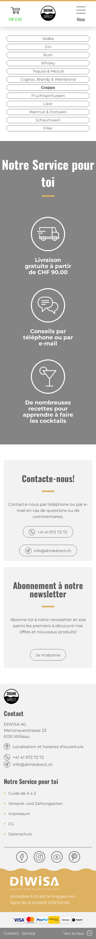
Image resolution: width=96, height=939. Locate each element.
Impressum (19, 813)
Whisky (48, 63)
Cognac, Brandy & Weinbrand (48, 79)
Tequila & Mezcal (48, 71)
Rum (48, 54)
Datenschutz (20, 834)
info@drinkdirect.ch (52, 550)
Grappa (48, 87)
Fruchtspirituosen (48, 95)
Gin (48, 46)
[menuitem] (15, 14)
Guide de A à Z (22, 793)
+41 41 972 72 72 (52, 532)
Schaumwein (48, 120)
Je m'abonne (48, 655)
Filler (48, 128)
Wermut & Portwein (48, 111)
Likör (48, 103)
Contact (11, 933)
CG (11, 823)
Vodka (48, 38)
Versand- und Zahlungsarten (35, 803)
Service (28, 933)
